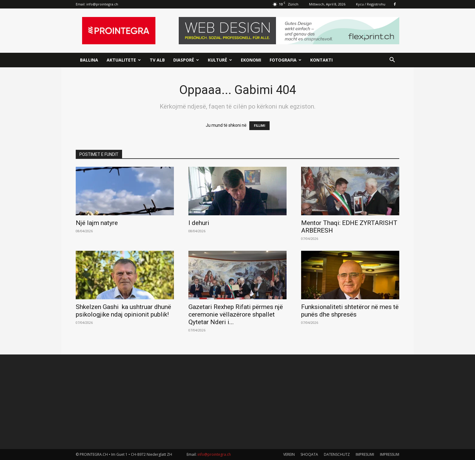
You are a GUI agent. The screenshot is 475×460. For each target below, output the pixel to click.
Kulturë (220, 60)
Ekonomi (251, 60)
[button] (392, 60)
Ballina (89, 60)
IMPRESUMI (365, 454)
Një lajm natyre (97, 223)
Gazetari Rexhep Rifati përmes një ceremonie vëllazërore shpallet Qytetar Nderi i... (235, 314)
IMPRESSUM (389, 454)
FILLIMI (259, 126)
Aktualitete (124, 60)
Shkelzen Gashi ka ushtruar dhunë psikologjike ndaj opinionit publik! (123, 310)
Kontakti (321, 60)
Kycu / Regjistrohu (370, 4)
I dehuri (198, 223)
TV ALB (157, 60)
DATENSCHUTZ (337, 454)
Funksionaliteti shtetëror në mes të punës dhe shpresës (350, 310)
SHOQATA (309, 454)
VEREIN (289, 454)
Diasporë (186, 60)
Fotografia (285, 60)
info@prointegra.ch (102, 4)
